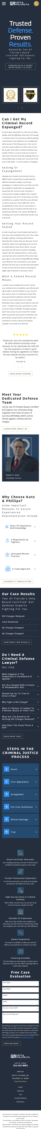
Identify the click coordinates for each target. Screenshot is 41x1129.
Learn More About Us (15, 429)
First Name (6, 983)
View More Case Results (17, 642)
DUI (20, 1094)
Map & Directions (20, 1081)
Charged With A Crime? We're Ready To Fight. (20, 66)
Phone (5, 995)
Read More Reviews (20, 374)
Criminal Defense (20, 1098)
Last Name (6, 989)
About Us (20, 1091)
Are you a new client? (10, 1008)
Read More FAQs (12, 736)
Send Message (11, 1043)
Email (5, 1001)
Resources (20, 1102)
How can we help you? (10, 1014)
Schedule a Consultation (17, 581)
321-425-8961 (20, 1065)
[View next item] (22, 108)
